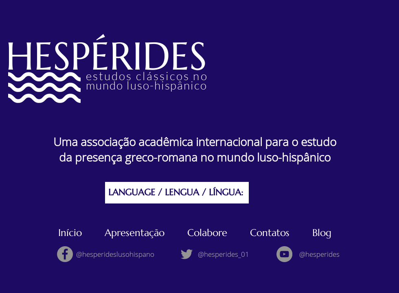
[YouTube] (284, 254)
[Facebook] (65, 254)
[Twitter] (187, 254)
